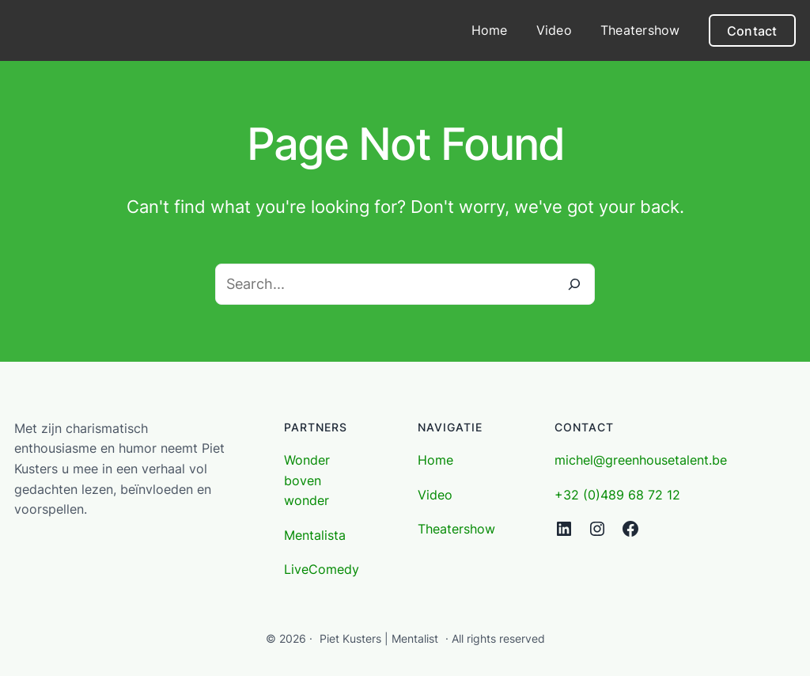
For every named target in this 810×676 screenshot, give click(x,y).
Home (435, 460)
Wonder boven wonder (307, 480)
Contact (752, 31)
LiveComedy (321, 569)
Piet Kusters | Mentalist (379, 638)
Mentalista (315, 535)
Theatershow (456, 529)
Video (435, 495)
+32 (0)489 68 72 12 (617, 495)
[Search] (574, 284)
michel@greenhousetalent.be (641, 460)
